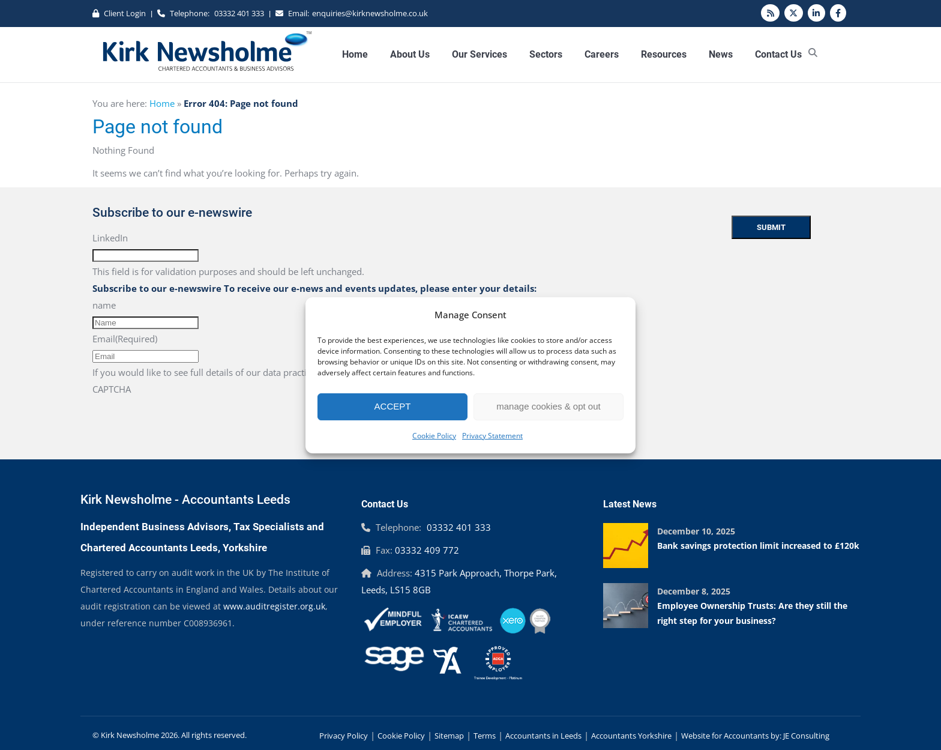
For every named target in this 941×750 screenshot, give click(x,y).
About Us (410, 54)
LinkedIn (110, 238)
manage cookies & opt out (548, 406)
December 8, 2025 (693, 591)
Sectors (545, 54)
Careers (602, 54)
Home (355, 54)
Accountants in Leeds (543, 735)
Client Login (125, 13)
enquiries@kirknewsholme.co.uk (370, 13)
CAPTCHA (111, 389)
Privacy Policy (343, 735)
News (721, 54)
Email (124, 339)
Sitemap (449, 735)
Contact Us (778, 54)
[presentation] (183, 421)
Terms (485, 735)
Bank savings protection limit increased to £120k (758, 545)
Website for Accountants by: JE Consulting (755, 735)
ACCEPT (392, 406)
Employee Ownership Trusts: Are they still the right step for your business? (752, 613)
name (104, 305)
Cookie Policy (434, 436)
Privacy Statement (492, 436)
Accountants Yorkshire (631, 735)
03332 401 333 (239, 13)
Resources (664, 54)
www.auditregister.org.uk (274, 606)
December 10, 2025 (696, 531)
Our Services (479, 54)
